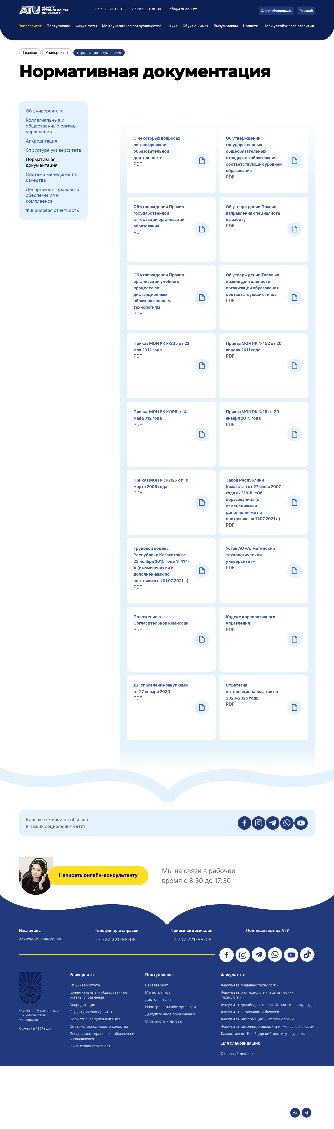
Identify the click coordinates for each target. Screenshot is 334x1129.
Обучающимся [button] (196, 26)
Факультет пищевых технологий (250, 1047)
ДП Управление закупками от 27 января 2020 (161, 746)
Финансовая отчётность (52, 210)
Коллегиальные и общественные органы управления (51, 125)
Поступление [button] (58, 26)
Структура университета (53, 150)
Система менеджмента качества (52, 177)
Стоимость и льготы (163, 1084)
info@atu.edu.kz (182, 9)
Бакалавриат (156, 1047)
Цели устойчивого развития (289, 26)
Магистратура (157, 1055)
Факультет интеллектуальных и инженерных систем (267, 1089)
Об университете (45, 111)
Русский (306, 10)
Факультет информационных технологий (257, 1082)
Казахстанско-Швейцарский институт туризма (263, 1096)
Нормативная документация (41, 162)
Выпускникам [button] (226, 26)
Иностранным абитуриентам (170, 1069)
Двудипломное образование (170, 1077)
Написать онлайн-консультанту (105, 937)
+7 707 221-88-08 (146, 9)
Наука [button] (172, 26)
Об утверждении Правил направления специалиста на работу (254, 220)
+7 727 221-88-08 (110, 9)
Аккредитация (41, 141)
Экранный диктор (237, 1116)
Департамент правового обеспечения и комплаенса (52, 195)
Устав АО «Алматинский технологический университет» (253, 596)
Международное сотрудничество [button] (132, 26)
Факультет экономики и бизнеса (250, 1074)
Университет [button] (30, 26)
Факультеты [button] (86, 26)
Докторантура (158, 1062)
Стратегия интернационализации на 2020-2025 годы (251, 746)
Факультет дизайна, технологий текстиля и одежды (267, 1067)
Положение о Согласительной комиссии (151, 671)
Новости (250, 26)
